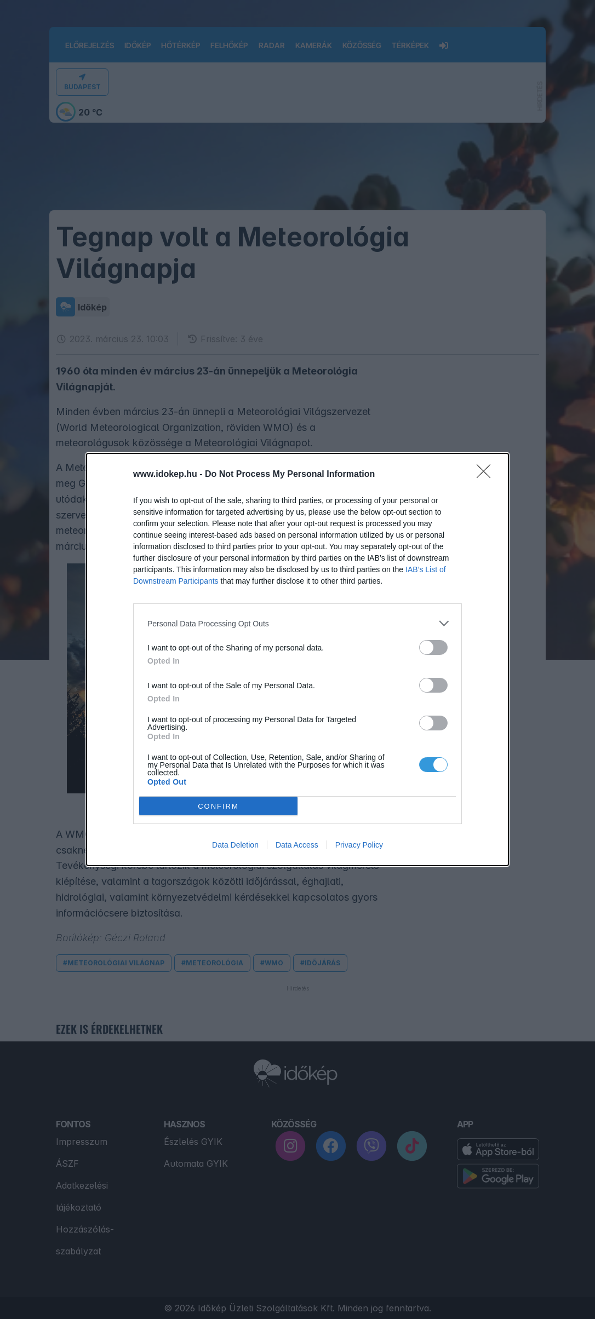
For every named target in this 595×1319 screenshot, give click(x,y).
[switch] (433, 647)
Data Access (297, 844)
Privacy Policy (359, 844)
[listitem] (297, 623)
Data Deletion (235, 844)
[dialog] (297, 659)
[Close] (487, 474)
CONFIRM (218, 806)
